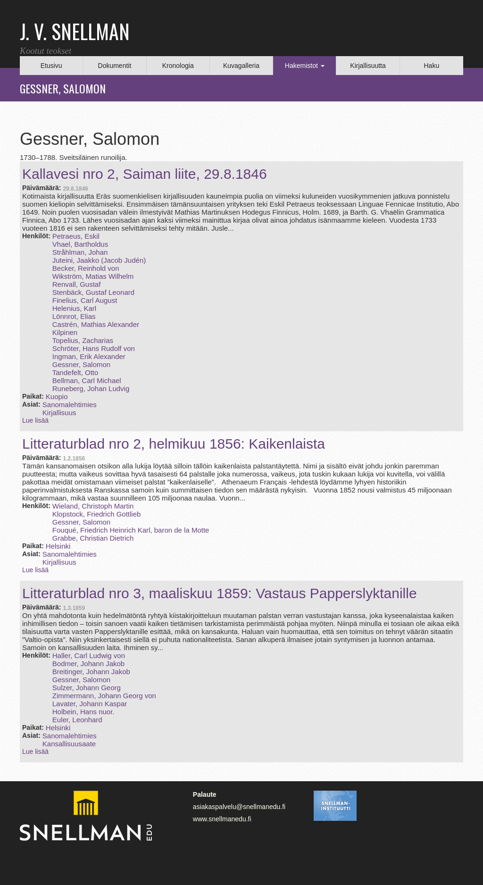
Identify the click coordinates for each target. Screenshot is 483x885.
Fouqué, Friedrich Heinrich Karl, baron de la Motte (130, 530)
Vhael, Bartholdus (80, 244)
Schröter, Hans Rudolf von (93, 348)
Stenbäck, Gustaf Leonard (93, 292)
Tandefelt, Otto (75, 372)
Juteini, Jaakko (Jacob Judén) (99, 260)
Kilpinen (64, 332)
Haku (431, 65)
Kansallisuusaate (69, 744)
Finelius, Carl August (84, 300)
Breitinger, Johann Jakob (91, 672)
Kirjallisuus (59, 413)
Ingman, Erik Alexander (88, 356)
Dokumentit (115, 65)
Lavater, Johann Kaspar (89, 704)
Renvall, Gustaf (76, 284)
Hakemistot (305, 65)
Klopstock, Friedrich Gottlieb (96, 514)
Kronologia (178, 65)
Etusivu (51, 65)
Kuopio (57, 396)
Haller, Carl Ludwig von (88, 655)
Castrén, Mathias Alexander (95, 324)
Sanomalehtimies (69, 405)
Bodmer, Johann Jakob (88, 664)
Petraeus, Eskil (76, 236)
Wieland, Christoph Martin (93, 506)
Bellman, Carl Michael (86, 380)
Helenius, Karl (74, 308)
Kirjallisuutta (367, 65)
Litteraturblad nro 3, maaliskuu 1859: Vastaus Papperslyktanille (219, 593)
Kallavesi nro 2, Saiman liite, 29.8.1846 (144, 174)
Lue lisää (35, 420)
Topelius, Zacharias (82, 340)
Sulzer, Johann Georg (86, 688)
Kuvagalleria (241, 65)
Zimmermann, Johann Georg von (104, 696)
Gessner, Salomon (81, 364)
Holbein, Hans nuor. (83, 712)
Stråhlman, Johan (80, 252)
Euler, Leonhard (77, 720)
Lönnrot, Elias (74, 316)
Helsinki (58, 546)
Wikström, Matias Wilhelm (93, 276)
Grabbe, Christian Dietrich (93, 538)
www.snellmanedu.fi (222, 819)
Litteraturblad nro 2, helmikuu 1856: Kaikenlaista (173, 443)
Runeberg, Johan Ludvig (90, 388)
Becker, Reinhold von (85, 268)
